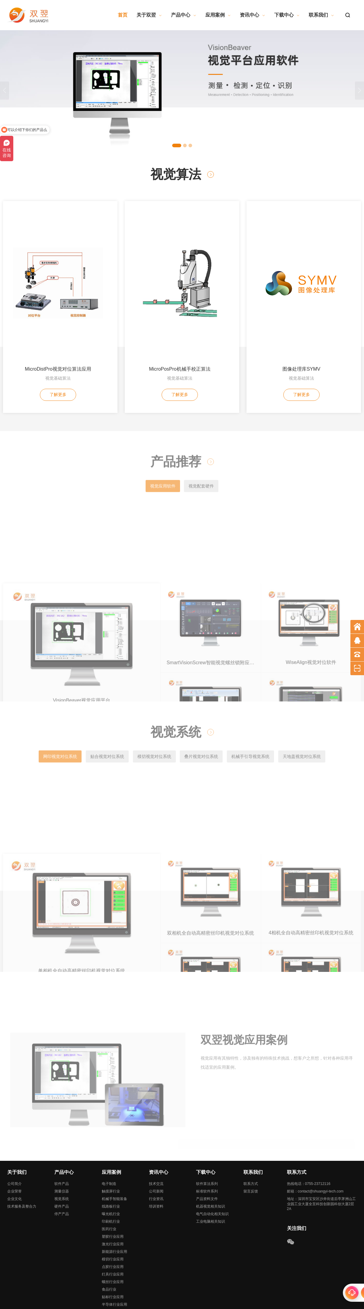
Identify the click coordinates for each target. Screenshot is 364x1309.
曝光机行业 (111, 1179)
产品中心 (183, 15)
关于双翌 (149, 15)
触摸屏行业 (111, 1157)
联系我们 (321, 15)
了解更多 (58, 313)
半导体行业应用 (114, 1270)
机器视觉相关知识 (210, 1172)
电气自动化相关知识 (212, 1179)
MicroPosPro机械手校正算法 (180, 287)
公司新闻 (156, 1157)
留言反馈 (250, 1157)
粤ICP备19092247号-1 (171, 1296)
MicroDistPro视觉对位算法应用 (58, 287)
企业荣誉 (14, 1157)
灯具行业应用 (113, 1240)
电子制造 (109, 1149)
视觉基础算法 (58, 297)
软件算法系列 (207, 1149)
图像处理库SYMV (301, 287)
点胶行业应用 (113, 1232)
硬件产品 (61, 1172)
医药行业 (109, 1194)
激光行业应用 (113, 1210)
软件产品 (61, 1149)
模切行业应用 (113, 1225)
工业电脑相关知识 (210, 1187)
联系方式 (250, 1149)
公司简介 (14, 1149)
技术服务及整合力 (21, 1172)
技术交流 (156, 1149)
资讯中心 (252, 15)
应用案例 (218, 15)
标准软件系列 (207, 1157)
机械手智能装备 (114, 1164)
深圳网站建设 (128, 1302)
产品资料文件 (207, 1164)
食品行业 (109, 1255)
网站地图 (91, 1302)
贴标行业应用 (113, 1262)
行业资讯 (156, 1164)
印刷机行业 (111, 1187)
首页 (122, 15)
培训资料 (156, 1172)
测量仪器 (61, 1157)
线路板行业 (111, 1172)
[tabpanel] (182, 90)
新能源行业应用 (114, 1217)
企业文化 (14, 1164)
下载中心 (287, 15)
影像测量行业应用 (116, 1277)
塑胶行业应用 (113, 1202)
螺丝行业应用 (113, 1247)
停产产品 (61, 1179)
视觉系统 (61, 1164)
